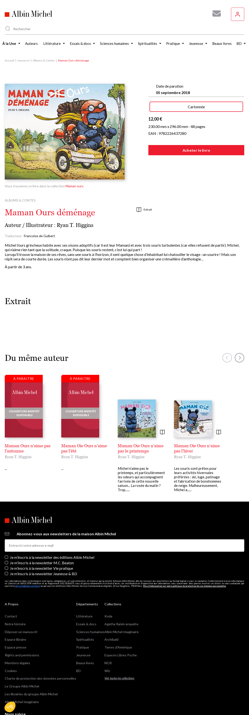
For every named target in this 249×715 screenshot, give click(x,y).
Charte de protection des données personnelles (40, 651)
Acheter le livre (196, 150)
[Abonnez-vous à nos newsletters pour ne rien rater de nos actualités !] (214, 13)
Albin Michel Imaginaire (22, 675)
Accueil (9, 60)
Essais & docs (86, 597)
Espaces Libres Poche (120, 628)
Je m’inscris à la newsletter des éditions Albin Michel (52, 530)
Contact (11, 589)
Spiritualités (85, 612)
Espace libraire (15, 612)
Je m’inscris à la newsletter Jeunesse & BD (43, 546)
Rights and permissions (22, 628)
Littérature (84, 589)
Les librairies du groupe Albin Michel (31, 667)
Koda (108, 589)
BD (78, 643)
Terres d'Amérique (118, 620)
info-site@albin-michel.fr (27, 558)
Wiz (107, 643)
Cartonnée (196, 106)
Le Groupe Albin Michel (22, 659)
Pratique (82, 620)
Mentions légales (17, 636)
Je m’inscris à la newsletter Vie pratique (41, 541)
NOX (108, 636)
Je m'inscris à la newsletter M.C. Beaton (42, 535)
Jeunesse (23, 60)
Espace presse (15, 620)
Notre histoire (15, 597)
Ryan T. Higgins (75, 225)
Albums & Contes (44, 60)
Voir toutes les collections (119, 651)
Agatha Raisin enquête (121, 597)
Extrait (144, 209)
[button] (10, 707)
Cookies (11, 643)
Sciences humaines (90, 604)
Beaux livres (85, 636)
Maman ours (75, 186)
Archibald (111, 612)
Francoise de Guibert (39, 236)
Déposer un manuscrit (21, 604)
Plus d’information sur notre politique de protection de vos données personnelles (184, 558)
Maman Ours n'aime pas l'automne (37, 445)
